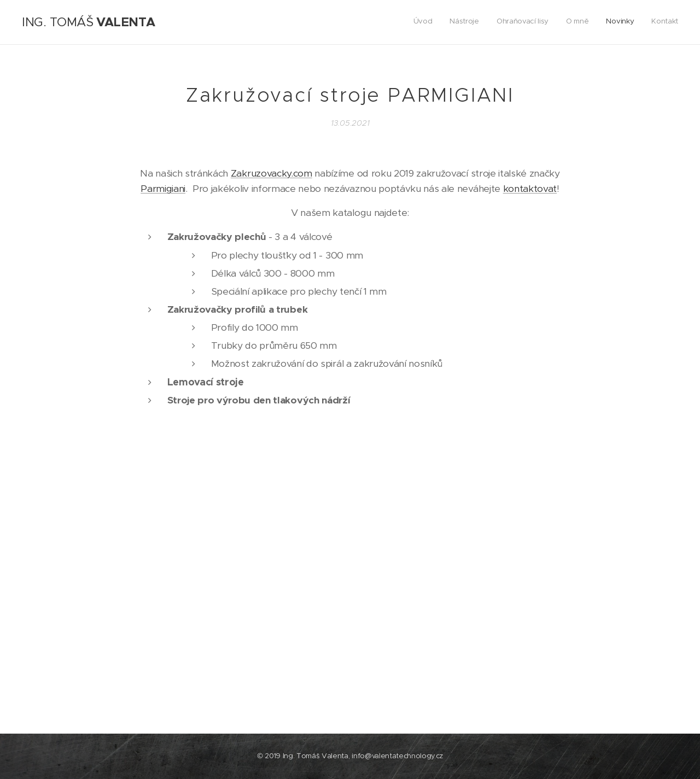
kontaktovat (530, 189)
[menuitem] (593, 22)
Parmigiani (163, 189)
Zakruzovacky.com (271, 173)
